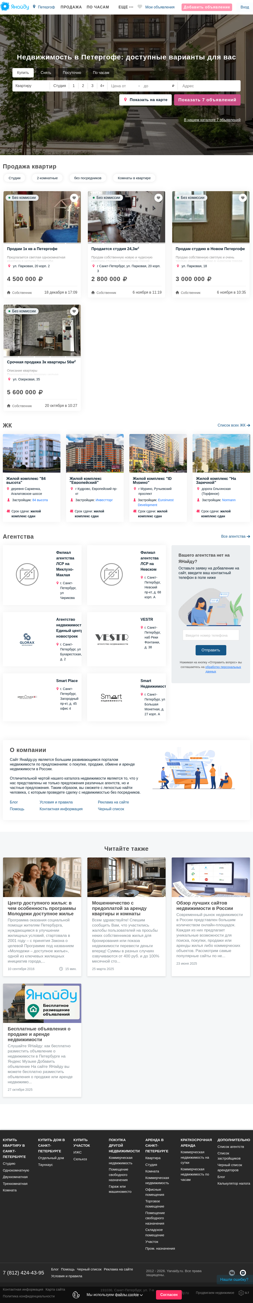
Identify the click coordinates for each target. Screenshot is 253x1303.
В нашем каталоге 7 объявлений (212, 120)
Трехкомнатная (15, 1184)
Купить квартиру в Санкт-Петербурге (14, 1148)
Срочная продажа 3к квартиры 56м (37, 367)
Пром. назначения (160, 1248)
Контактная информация (61, 814)
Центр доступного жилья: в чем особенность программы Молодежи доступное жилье (42, 913)
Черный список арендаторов (229, 1167)
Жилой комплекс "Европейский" (86, 485)
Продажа (69, 7)
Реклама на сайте (113, 808)
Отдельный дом (51, 1158)
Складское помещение (154, 1232)
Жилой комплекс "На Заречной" (216, 485)
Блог (14, 808)
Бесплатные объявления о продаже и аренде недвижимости (39, 1040)
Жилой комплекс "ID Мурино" (153, 485)
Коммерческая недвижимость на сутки (195, 1157)
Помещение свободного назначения (118, 1174)
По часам (96, 7)
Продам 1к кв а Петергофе (33, 250)
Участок (151, 1242)
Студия (151, 1165)
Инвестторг (104, 505)
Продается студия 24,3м (116, 250)
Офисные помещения (154, 1192)
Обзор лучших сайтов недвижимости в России (204, 910)
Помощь (17, 814)
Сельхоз (80, 1159)
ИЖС (78, 1152)
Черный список (111, 814)
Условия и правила (56, 808)
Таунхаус (45, 1165)
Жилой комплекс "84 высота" (26, 485)
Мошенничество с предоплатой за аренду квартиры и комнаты (119, 913)
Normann (229, 505)
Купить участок (82, 1142)
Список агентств (230, 1147)
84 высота (40, 505)
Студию (9, 1163)
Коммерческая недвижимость (120, 1160)
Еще (124, 7)
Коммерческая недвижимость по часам (195, 1174)
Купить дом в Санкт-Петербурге (51, 1145)
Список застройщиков (228, 1156)
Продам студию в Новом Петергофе (200, 252)
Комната (10, 1190)
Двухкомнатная (15, 1177)
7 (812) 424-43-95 (23, 1272)
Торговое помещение (154, 1203)
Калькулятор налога (233, 1183)
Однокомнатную (16, 1170)
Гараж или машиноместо (120, 1189)
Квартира (152, 1158)
